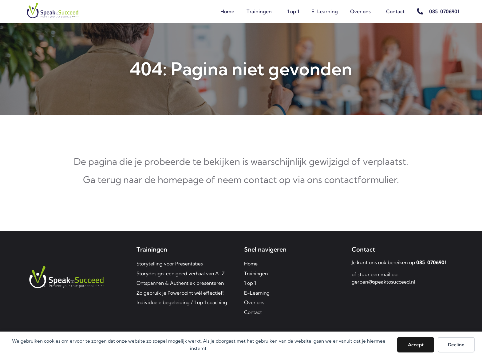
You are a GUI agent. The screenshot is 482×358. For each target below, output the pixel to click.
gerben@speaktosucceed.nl (383, 282)
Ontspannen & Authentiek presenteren (181, 283)
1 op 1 (293, 11)
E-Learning (324, 11)
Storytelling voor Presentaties (170, 264)
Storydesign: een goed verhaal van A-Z (181, 273)
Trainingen (261, 11)
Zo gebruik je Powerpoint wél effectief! (180, 293)
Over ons (362, 11)
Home (227, 11)
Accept (416, 345)
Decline (456, 345)
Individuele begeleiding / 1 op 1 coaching (182, 303)
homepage (181, 179)
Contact (395, 11)
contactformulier (360, 179)
